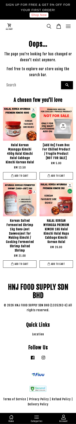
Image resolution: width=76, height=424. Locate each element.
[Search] (32, 85)
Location (38, 334)
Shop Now (39, 15)
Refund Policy (61, 399)
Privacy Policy (39, 399)
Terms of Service (14, 399)
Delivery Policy (38, 404)
